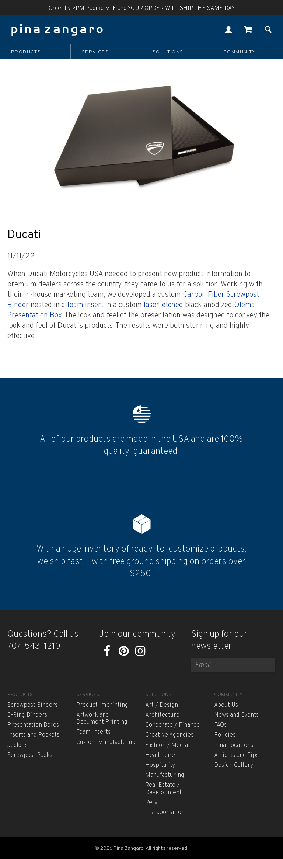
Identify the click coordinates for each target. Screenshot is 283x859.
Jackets (17, 745)
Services (95, 52)
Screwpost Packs (29, 755)
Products (26, 52)
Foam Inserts (93, 732)
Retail (153, 802)
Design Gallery (233, 765)
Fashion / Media (166, 745)
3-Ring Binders (27, 715)
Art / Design (161, 705)
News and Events (236, 715)
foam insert (85, 305)
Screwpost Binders (32, 705)
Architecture (162, 715)
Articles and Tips (236, 755)
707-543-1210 (33, 646)
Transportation (165, 812)
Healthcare (160, 755)
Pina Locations (233, 745)
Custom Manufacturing (106, 742)
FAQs (220, 725)
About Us (226, 705)
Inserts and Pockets (33, 735)
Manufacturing (164, 775)
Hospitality (160, 765)
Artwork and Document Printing (101, 719)
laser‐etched (162, 305)
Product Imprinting (102, 705)
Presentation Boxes (33, 725)
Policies (224, 735)
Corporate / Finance (172, 725)
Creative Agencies (169, 735)
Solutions (168, 52)
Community (239, 52)
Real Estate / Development (163, 789)
